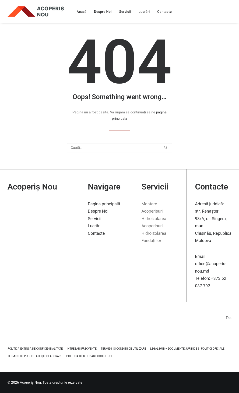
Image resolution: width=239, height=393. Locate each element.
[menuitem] (82, 11)
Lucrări (144, 12)
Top (229, 318)
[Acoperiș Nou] (35, 11)
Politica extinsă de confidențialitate (35, 348)
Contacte (164, 12)
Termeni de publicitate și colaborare (34, 356)
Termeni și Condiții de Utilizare (123, 348)
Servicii (125, 12)
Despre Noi (103, 12)
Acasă (82, 12)
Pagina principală (104, 203)
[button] (165, 147)
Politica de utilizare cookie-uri (89, 356)
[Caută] (119, 147)
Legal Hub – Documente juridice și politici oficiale (187, 348)
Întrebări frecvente (81, 348)
